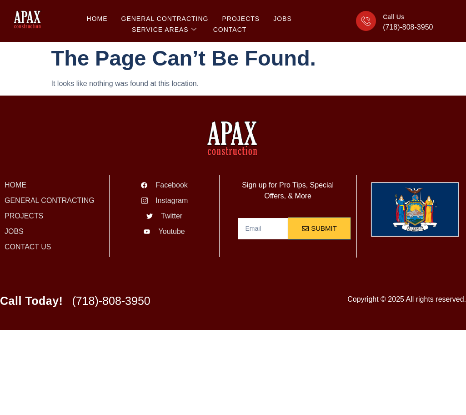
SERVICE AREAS (164, 29)
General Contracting (165, 18)
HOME (97, 18)
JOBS (282, 18)
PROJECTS (241, 18)
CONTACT (230, 29)
